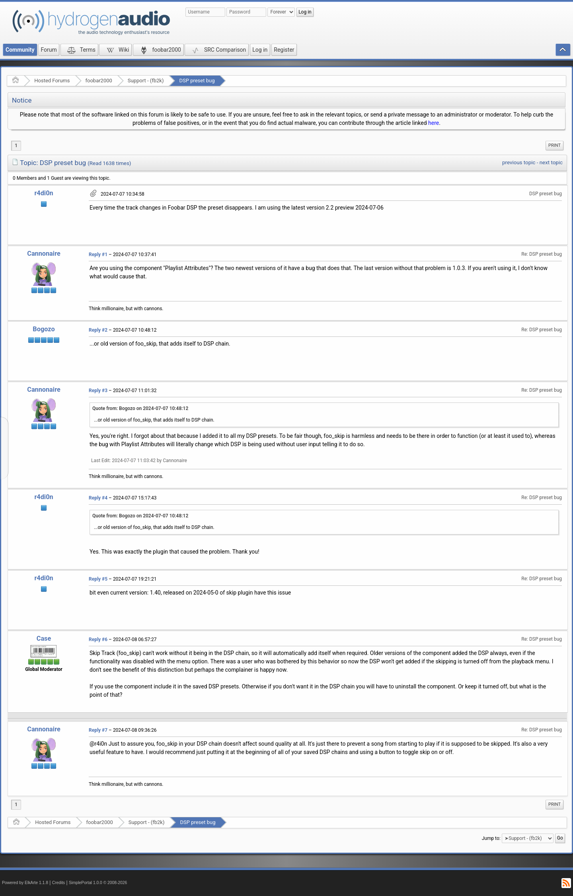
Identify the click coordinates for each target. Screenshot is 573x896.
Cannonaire (43, 253)
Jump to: (491, 838)
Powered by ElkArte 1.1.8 (25, 882)
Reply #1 (98, 254)
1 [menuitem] (16, 145)
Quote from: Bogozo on (140, 408)
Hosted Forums (52, 81)
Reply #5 (98, 579)
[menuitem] (554, 145)
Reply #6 (98, 639)
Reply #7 (98, 730)
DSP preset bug (196, 81)
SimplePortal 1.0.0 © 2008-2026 (98, 882)
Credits (58, 882)
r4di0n (43, 193)
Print (554, 145)
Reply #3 (98, 390)
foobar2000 (99, 81)
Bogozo (44, 329)
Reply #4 (98, 498)
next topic (551, 162)
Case (44, 638)
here (433, 123)
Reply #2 (98, 330)
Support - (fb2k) (146, 81)
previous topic (518, 162)
